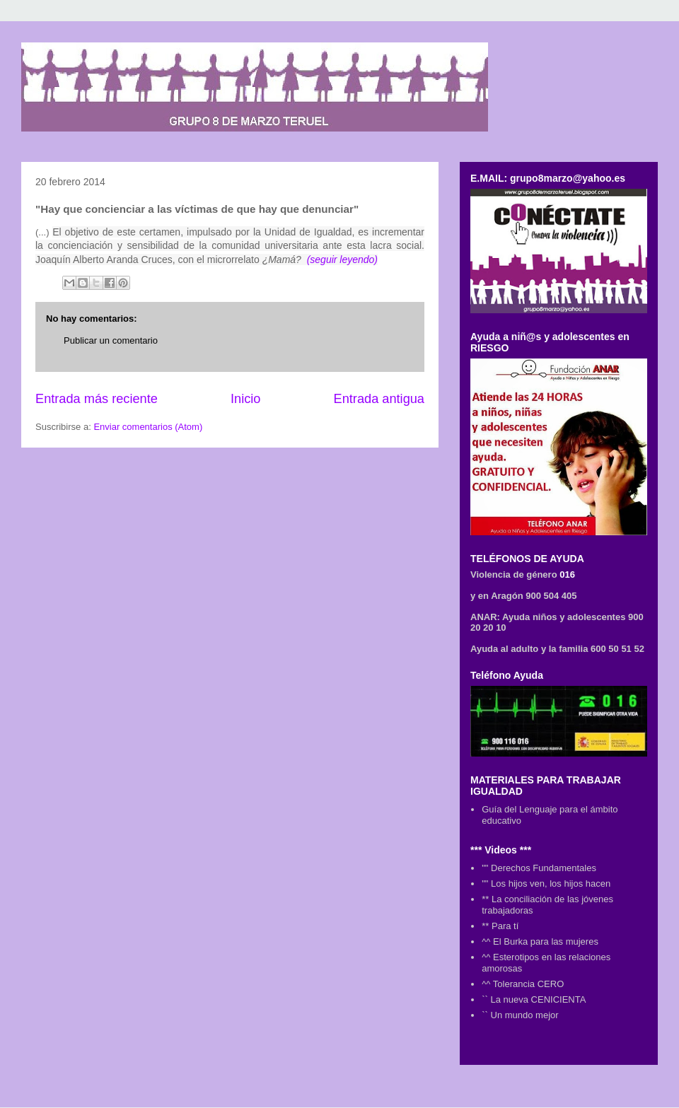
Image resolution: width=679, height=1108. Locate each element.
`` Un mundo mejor (520, 1015)
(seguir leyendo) (342, 259)
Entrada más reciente (96, 399)
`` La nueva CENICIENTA (534, 999)
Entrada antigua (379, 399)
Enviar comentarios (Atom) (147, 426)
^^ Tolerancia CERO (523, 984)
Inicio (245, 399)
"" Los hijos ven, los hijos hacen (546, 883)
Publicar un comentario (111, 340)
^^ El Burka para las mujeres (540, 941)
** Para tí (500, 926)
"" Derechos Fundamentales (539, 868)
